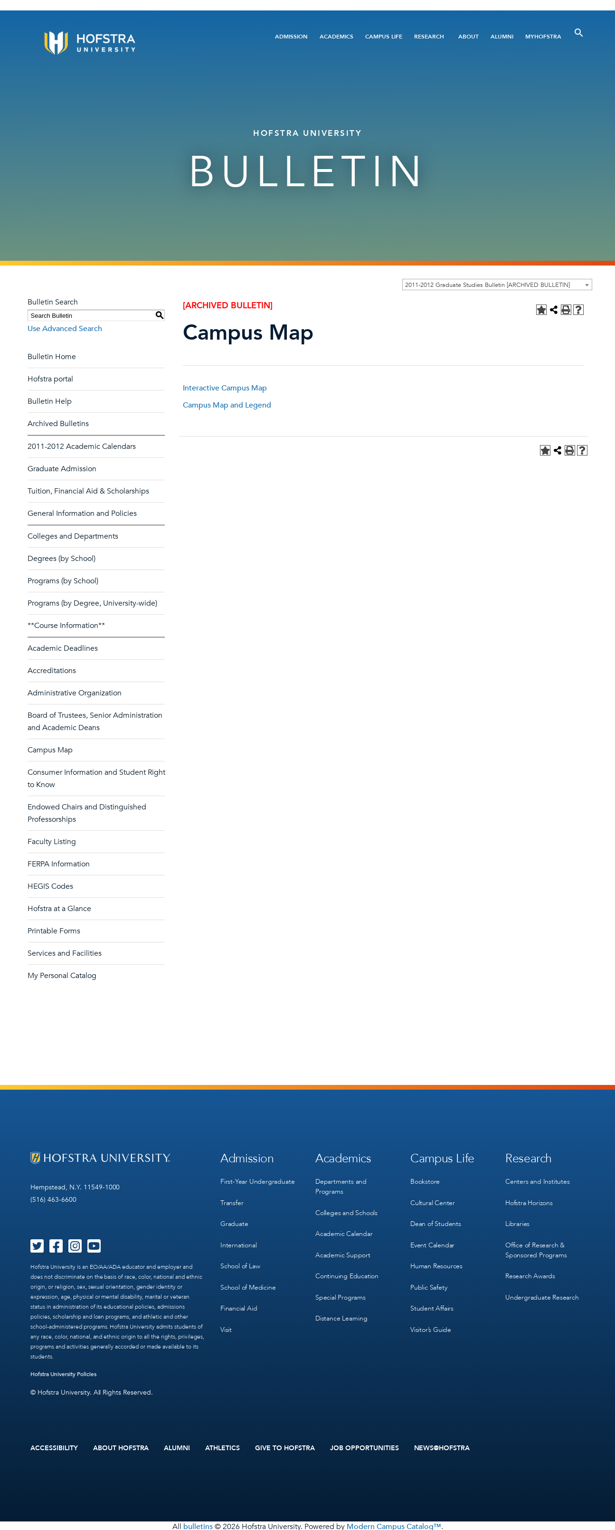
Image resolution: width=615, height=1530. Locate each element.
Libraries (517, 1218)
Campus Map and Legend (227, 405)
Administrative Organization (75, 693)
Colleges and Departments (73, 536)
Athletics (222, 1447)
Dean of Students (435, 1218)
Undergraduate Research (542, 1286)
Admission (291, 36)
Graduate (234, 1218)
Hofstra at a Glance (59, 908)
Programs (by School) (63, 581)
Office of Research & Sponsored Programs (536, 1242)
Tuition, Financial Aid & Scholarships (88, 491)
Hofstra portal (50, 379)
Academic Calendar (344, 1228)
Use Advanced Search (65, 328)
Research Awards (530, 1267)
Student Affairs (432, 1296)
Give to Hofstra (285, 1447)
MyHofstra (543, 36)
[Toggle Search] (579, 32)
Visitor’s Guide (430, 1315)
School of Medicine (247, 1276)
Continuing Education (346, 1267)
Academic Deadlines (63, 648)
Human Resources (436, 1257)
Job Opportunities (364, 1447)
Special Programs (340, 1286)
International (238, 1237)
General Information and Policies (82, 513)
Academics (336, 36)
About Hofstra (121, 1447)
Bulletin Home (52, 357)
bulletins (198, 1525)
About (468, 36)
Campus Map (50, 750)
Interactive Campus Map (225, 388)
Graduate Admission (62, 469)
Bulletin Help (50, 401)
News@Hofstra (442, 1447)
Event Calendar (432, 1237)
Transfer (231, 1198)
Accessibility (54, 1447)
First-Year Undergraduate (257, 1179)
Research (429, 36)
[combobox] (497, 284)
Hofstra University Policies (63, 1374)
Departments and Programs (341, 1184)
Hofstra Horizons (529, 1198)
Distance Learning (341, 1306)
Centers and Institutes (537, 1179)
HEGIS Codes (50, 886)
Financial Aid (238, 1296)
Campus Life (383, 36)
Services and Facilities (65, 953)
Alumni (502, 36)
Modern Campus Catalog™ (394, 1525)
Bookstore (425, 1179)
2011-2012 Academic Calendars (82, 446)
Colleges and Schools (346, 1208)
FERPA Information (59, 864)
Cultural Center (432, 1198)
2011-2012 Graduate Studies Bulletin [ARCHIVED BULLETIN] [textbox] (487, 285)
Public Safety (428, 1276)
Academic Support (342, 1247)
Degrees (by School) (61, 558)
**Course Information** (66, 625)
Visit (226, 1315)
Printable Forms (54, 931)
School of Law (240, 1257)
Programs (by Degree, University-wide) (92, 603)
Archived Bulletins (58, 423)
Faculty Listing (52, 841)
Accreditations (52, 670)
